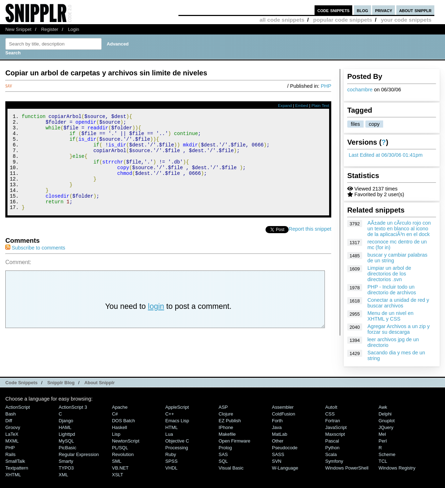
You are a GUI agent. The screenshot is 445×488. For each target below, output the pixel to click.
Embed (301, 105)
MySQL (66, 441)
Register (49, 29)
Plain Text (320, 105)
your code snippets (406, 20)
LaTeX (11, 434)
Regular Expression (79, 454)
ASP (223, 407)
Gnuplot (387, 420)
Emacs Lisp (177, 420)
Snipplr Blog (61, 382)
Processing (176, 447)
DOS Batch (123, 420)
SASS (278, 454)
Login (73, 29)
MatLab (279, 434)
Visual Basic (231, 468)
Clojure (226, 414)
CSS (330, 414)
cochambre (359, 89)
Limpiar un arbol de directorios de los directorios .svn (389, 273)
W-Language (285, 468)
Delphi (385, 414)
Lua (169, 434)
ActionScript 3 (73, 407)
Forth (277, 420)
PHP (326, 86)
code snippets (333, 10)
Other (277, 441)
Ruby (170, 454)
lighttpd (67, 434)
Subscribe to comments (35, 266)
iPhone (226, 427)
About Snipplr (99, 382)
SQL (223, 461)
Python (332, 447)
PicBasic (67, 447)
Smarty (66, 461)
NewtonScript (125, 441)
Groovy (12, 427)
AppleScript (177, 407)
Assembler (283, 407)
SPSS (171, 461)
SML (117, 461)
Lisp (116, 434)
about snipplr (415, 10)
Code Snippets (21, 382)
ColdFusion (283, 414)
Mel (382, 434)
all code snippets (281, 20)
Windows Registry (397, 468)
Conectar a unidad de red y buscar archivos (398, 303)
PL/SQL (120, 447)
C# (115, 414)
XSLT (117, 474)
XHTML (13, 474)
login (156, 324)
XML (63, 474)
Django (66, 420)
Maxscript (335, 434)
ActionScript (17, 407)
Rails (10, 454)
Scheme (387, 454)
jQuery (386, 427)
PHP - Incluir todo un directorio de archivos (392, 289)
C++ (169, 414)
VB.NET (120, 468)
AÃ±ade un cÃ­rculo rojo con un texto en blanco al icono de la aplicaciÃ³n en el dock (399, 228)
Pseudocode (284, 447)
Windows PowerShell (347, 468)
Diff (8, 420)
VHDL (171, 468)
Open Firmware (234, 441)
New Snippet (18, 29)
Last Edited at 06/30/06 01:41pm (386, 155)
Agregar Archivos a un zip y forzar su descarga (399, 329)
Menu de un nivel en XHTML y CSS (391, 316)
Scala (331, 454)
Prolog (225, 447)
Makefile (227, 434)
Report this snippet (310, 247)
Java (277, 427)
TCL (383, 461)
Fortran (332, 420)
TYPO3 (66, 468)
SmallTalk (15, 461)
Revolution (123, 454)
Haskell (119, 427)
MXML (11, 441)
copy (374, 124)
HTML (171, 427)
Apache (120, 407)
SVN (277, 461)
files (355, 124)
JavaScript (336, 427)
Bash (10, 414)
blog (362, 10)
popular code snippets (342, 20)
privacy (383, 10)
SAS (223, 454)
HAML (65, 427)
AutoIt (331, 407)
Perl (383, 441)
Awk (383, 407)
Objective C (177, 441)
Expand (285, 105)
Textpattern (16, 468)
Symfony (334, 461)
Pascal (332, 441)
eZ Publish (230, 420)
